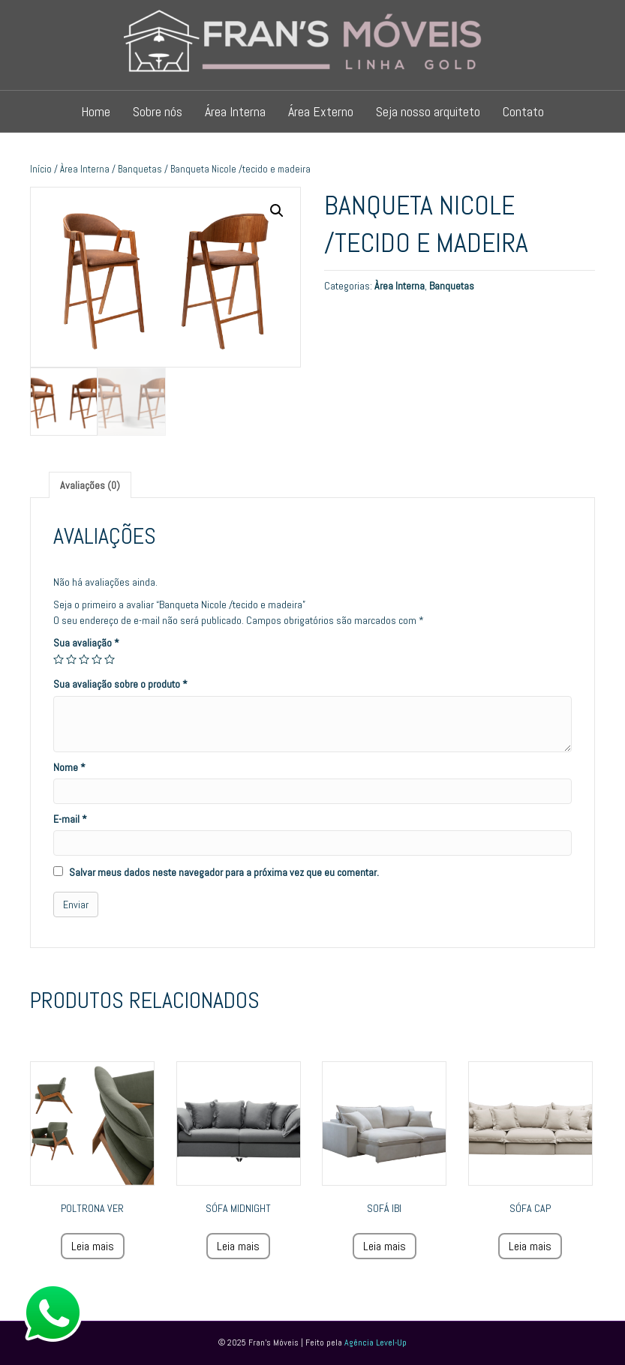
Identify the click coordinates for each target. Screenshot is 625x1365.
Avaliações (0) (90, 485)
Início (41, 169)
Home (95, 111)
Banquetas (140, 169)
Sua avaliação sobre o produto (120, 684)
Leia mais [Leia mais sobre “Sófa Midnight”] (238, 1246)
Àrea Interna (85, 169)
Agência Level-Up (375, 1342)
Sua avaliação (86, 643)
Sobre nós (157, 111)
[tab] (90, 485)
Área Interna (235, 111)
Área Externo (320, 111)
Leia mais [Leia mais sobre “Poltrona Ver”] (92, 1246)
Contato (523, 111)
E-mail (70, 819)
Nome (69, 767)
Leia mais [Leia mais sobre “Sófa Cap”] (530, 1246)
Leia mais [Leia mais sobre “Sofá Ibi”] (384, 1246)
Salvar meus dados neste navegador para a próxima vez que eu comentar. (224, 872)
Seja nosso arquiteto (428, 111)
